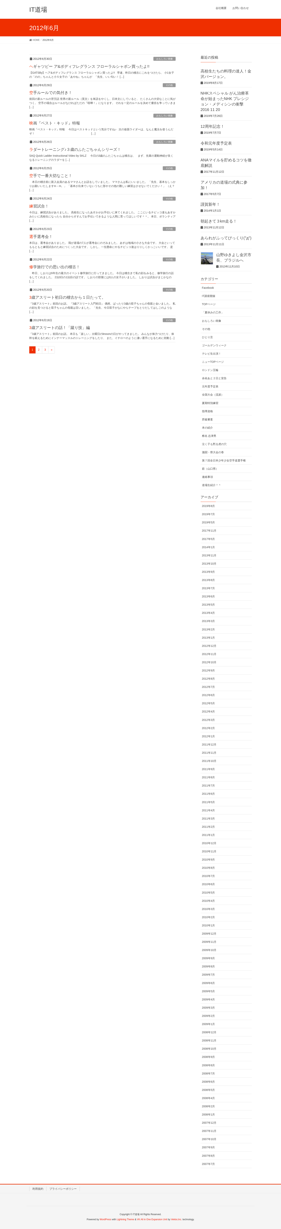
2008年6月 (208, 1081)
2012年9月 (208, 670)
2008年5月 (208, 1089)
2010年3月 (208, 909)
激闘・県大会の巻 (213, 452)
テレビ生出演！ (211, 353)
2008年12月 (209, 1032)
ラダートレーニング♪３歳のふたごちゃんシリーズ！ (75, 149)
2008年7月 (208, 1073)
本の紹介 (207, 427)
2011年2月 (208, 826)
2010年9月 (208, 859)
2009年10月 (209, 950)
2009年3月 (208, 1007)
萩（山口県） (210, 468)
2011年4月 (208, 810)
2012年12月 (209, 645)
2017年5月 (208, 539)
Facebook (208, 287)
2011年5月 (208, 802)
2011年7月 (208, 785)
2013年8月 (208, 580)
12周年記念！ (212, 126)
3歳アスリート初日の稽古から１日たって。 (67, 297)
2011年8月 (208, 777)
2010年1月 (208, 925)
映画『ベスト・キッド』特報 (54, 123)
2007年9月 (208, 1147)
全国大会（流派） (213, 394)
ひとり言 (207, 337)
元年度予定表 (210, 386)
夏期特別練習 (210, 403)
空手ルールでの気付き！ (50, 92)
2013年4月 (208, 612)
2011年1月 (208, 835)
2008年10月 (209, 1048)
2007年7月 (208, 1164)
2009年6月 (208, 983)
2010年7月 (208, 876)
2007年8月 (208, 1155)
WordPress (105, 1219)
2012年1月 (208, 736)
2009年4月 (208, 999)
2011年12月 (209, 744)
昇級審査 (207, 419)
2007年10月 (209, 1139)
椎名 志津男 (209, 435)
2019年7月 (208, 514)
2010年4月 (208, 900)
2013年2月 (208, 629)
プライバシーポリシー (63, 1188)
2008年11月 (209, 1040)
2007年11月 (209, 1130)
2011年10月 (209, 760)
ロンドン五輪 (210, 370)
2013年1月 (208, 637)
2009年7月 (208, 974)
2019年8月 (208, 506)
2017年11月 (209, 530)
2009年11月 (209, 941)
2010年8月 (208, 867)
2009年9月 (208, 958)
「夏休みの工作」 (213, 312)
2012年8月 (208, 678)
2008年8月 (208, 1065)
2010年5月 (208, 892)
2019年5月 (208, 522)
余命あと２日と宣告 (214, 378)
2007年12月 (209, 1122)
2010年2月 (208, 917)
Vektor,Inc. (176, 1219)
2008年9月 (208, 1056)
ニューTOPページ (213, 361)
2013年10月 (209, 563)
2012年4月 (208, 711)
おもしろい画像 (164, 58)
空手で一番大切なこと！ (50, 175)
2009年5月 (208, 991)
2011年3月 (208, 818)
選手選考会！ (41, 236)
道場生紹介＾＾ (211, 485)
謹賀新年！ (210, 204)
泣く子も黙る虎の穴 (214, 444)
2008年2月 (208, 1106)
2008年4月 (208, 1098)
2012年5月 (208, 703)
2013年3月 (208, 621)
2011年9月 (208, 769)
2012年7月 (208, 686)
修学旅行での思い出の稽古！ (54, 267)
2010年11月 (209, 851)
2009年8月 (208, 966)
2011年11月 (209, 752)
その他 (169, 85)
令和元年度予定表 (216, 143)
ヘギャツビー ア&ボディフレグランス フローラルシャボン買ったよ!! (89, 66)
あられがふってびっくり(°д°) (226, 238)
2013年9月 (208, 571)
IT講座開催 (208, 296)
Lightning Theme (125, 1219)
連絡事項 (207, 476)
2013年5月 (208, 604)
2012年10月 (209, 662)
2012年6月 (208, 695)
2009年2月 (208, 1015)
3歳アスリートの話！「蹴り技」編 (59, 327)
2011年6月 (208, 793)
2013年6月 (208, 596)
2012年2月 (208, 728)
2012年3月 (208, 719)
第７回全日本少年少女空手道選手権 (224, 460)
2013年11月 (209, 555)
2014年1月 (208, 547)
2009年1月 (208, 1024)
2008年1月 (208, 1114)
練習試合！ (39, 206)
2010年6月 (208, 884)
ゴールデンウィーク (214, 345)
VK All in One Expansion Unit (152, 1219)
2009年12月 (209, 933)
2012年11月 (209, 654)
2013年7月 (208, 588)
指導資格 (207, 411)
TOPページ (209, 304)
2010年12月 (209, 843)
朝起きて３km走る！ (219, 221)
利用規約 (37, 1188)
